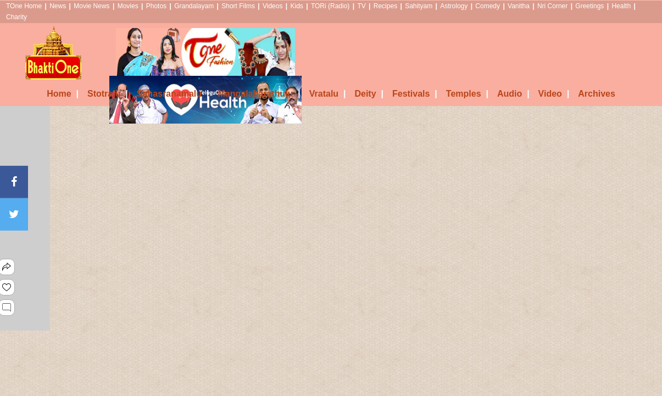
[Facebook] (14, 181)
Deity (368, 93)
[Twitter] (14, 214)
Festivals (414, 93)
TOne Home (24, 6)
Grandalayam (194, 6)
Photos (156, 6)
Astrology (454, 6)
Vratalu (327, 93)
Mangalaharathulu (259, 93)
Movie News (91, 6)
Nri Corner (552, 6)
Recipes (385, 6)
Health (621, 6)
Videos (272, 6)
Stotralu (107, 93)
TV (361, 6)
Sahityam (418, 6)
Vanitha (519, 6)
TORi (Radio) (330, 6)
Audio (513, 93)
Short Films (238, 6)
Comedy (487, 6)
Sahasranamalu (173, 93)
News (57, 6)
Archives (596, 93)
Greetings (589, 6)
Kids (296, 6)
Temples (467, 93)
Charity (16, 17)
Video (554, 93)
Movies (128, 6)
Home (63, 93)
